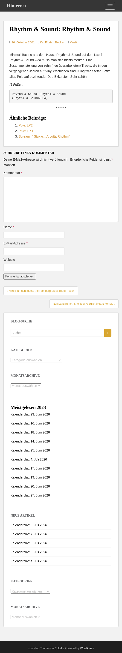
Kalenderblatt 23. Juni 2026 (30, 414)
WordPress (87, 648)
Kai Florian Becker (52, 42)
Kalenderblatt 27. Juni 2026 (30, 495)
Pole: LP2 (26, 125)
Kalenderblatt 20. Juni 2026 (30, 486)
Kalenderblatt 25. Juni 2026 (30, 450)
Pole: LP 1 (26, 131)
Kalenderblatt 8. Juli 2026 (29, 525)
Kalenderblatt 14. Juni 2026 (30, 441)
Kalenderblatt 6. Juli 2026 (29, 543)
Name (8, 227)
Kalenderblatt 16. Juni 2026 (30, 423)
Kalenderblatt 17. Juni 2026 (30, 468)
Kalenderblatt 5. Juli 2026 (29, 552)
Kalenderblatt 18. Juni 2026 (30, 432)
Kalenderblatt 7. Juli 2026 (29, 534)
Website (9, 260)
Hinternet (16, 5)
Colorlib (59, 648)
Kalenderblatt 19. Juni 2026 (30, 477)
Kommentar (12, 173)
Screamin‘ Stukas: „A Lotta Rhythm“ (44, 136)
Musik (74, 42)
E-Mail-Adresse (15, 243)
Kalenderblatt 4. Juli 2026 (29, 459)
